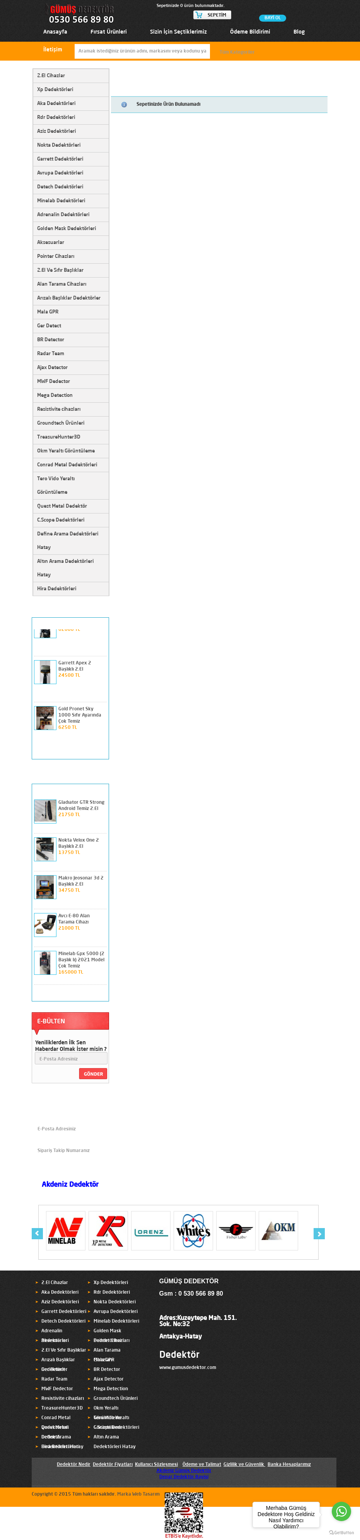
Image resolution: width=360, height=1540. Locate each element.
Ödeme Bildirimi (250, 32)
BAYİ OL (272, 18)
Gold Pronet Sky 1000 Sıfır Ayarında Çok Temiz (79, 715)
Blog (299, 32)
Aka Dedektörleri (56, 103)
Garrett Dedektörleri (60, 159)
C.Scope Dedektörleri (60, 520)
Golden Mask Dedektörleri (66, 228)
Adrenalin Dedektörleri (63, 214)
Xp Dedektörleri (55, 89)
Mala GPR (47, 312)
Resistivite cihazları (58, 409)
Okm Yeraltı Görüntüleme (66, 451)
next (99, 751)
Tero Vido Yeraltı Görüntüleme (56, 485)
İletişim (52, 50)
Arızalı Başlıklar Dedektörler (69, 298)
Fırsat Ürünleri (108, 32)
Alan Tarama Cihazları (61, 284)
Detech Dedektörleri (60, 187)
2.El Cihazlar (51, 75)
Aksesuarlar (50, 242)
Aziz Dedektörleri (56, 131)
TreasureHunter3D (58, 437)
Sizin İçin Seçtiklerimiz (178, 32)
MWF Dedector (53, 381)
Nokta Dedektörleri (58, 145)
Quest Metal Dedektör (62, 506)
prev (88, 751)
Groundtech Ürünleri (60, 423)
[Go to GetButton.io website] (341, 1532)
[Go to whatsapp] (341, 1511)
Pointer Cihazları (55, 256)
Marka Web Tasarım (138, 1494)
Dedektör (179, 1355)
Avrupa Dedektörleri (60, 173)
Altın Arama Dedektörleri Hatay (65, 568)
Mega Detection (55, 395)
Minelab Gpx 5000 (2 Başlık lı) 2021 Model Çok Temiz (81, 960)
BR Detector (50, 339)
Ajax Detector (52, 367)
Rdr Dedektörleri (56, 117)
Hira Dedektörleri (56, 588)
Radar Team (50, 353)
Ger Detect (49, 326)
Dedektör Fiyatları (113, 1464)
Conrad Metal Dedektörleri (67, 465)
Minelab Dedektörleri (61, 200)
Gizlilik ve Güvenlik (244, 1464)
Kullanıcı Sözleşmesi (156, 1464)
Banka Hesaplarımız (289, 1464)
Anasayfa (55, 32)
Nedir (83, 1464)
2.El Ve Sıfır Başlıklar (60, 270)
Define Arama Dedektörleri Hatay (67, 541)
